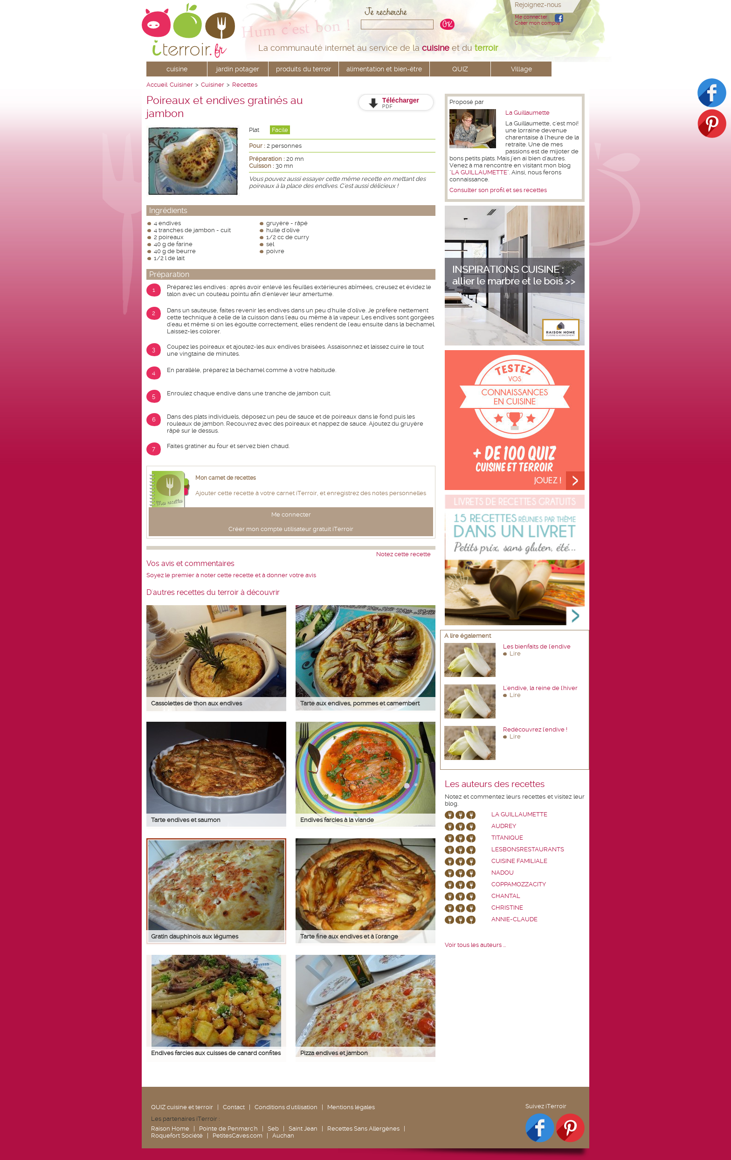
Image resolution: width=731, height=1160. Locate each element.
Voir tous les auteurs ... (475, 944)
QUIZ (460, 69)
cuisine (176, 69)
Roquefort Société (177, 1135)
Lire (515, 653)
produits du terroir (303, 69)
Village (521, 69)
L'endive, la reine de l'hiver (540, 687)
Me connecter (531, 17)
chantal (505, 895)
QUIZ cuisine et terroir (182, 1107)
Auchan (283, 1135)
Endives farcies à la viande (337, 819)
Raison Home (170, 1128)
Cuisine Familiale (519, 860)
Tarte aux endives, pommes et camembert (360, 703)
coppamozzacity (518, 884)
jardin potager (237, 69)
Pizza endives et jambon (334, 1053)
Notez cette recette (403, 554)
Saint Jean (303, 1128)
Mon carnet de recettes (225, 478)
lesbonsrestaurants (527, 849)
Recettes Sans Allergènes (363, 1128)
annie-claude (514, 919)
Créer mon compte (537, 23)
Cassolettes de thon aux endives (196, 703)
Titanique (507, 837)
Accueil (156, 84)
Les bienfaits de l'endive (537, 646)
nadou (502, 872)
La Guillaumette (527, 112)
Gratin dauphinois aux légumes (194, 936)
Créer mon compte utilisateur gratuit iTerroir (290, 528)
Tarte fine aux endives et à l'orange (349, 936)
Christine (507, 907)
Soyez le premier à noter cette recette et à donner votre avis (231, 575)
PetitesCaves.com (237, 1135)
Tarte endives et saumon (186, 819)
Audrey (503, 825)
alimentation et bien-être (384, 69)
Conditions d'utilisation (286, 1107)
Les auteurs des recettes (495, 784)
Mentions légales (351, 1107)
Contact (234, 1107)
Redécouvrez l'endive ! (535, 729)
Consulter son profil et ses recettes (498, 189)
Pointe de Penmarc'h (228, 1128)
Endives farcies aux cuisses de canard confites (216, 1053)
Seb (273, 1128)
